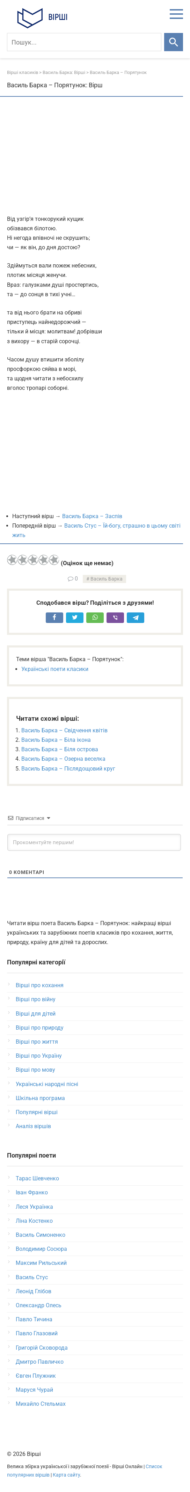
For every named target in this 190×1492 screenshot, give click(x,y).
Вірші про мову (35, 1069)
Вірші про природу (40, 1027)
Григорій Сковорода (42, 1347)
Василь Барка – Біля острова (59, 749)
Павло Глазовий (37, 1333)
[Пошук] (84, 42)
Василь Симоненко (40, 1235)
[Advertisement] (95, 156)
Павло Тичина (34, 1319)
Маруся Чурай (34, 1389)
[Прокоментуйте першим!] (94, 842)
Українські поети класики (54, 669)
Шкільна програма (40, 1098)
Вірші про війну (36, 999)
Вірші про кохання (40, 985)
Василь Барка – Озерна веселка (63, 758)
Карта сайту (66, 1475)
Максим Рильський (41, 1263)
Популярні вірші (37, 1112)
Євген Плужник (36, 1375)
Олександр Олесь (38, 1305)
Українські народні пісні (47, 1084)
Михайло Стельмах (41, 1404)
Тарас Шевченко (37, 1178)
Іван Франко (32, 1192)
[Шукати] (173, 42)
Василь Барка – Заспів (92, 516)
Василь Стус (32, 1277)
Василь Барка (106, 579)
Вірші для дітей (36, 1013)
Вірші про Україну (39, 1055)
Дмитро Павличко (40, 1361)
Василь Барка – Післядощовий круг (68, 768)
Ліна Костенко (34, 1221)
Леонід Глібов (33, 1291)
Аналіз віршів (33, 1126)
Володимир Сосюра (41, 1249)
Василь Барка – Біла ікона (56, 740)
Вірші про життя (37, 1041)
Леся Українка (34, 1206)
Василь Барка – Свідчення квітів (64, 730)
